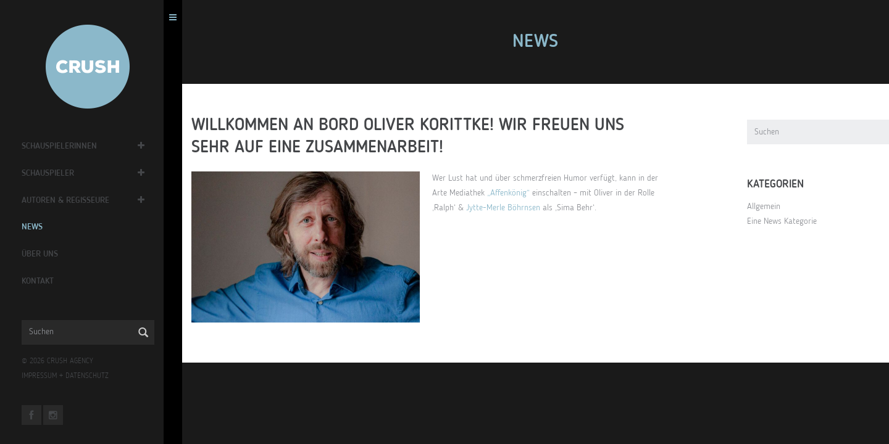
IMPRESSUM (42, 376)
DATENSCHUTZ (90, 376)
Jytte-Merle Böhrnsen (506, 208)
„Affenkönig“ (511, 193)
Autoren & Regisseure (68, 200)
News (35, 227)
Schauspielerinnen (62, 146)
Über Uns (43, 254)
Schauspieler (51, 173)
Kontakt (41, 281)
